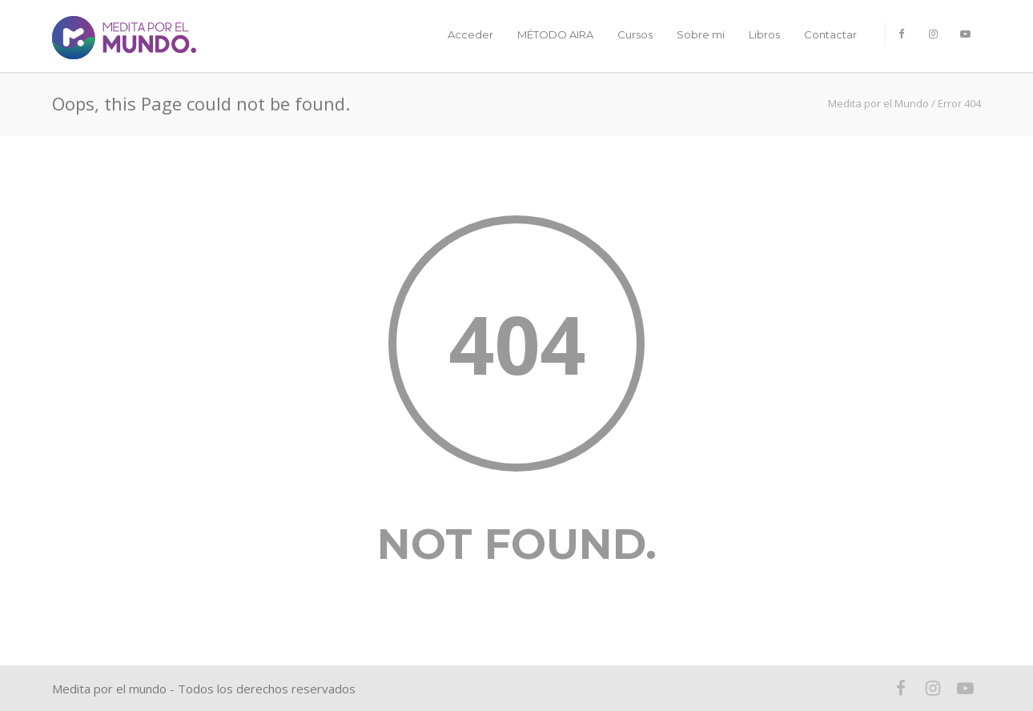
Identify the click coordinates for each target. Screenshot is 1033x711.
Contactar (830, 34)
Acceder (470, 34)
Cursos (635, 34)
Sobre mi (701, 34)
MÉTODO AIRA (555, 34)
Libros (764, 34)
